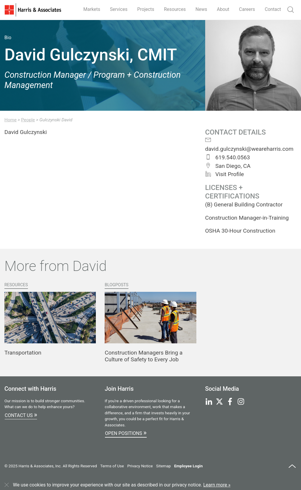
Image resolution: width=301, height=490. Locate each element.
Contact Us (21, 414)
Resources (174, 9)
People (28, 119)
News (200, 9)
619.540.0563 (227, 157)
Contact (273, 9)
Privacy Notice (140, 465)
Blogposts (116, 284)
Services (117, 9)
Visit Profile (224, 174)
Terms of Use (112, 465)
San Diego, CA (228, 166)
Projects (144, 9)
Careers (247, 9)
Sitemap (163, 465)
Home (10, 119)
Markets (89, 9)
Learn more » (216, 485)
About (222, 9)
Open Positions (125, 432)
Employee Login (188, 465)
